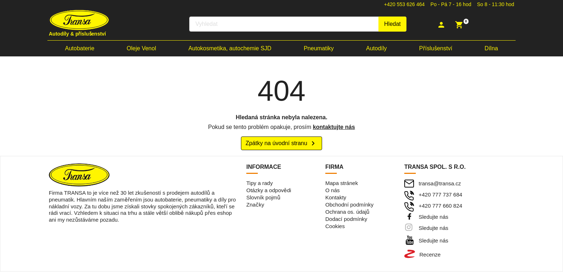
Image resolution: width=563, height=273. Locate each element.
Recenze (430, 256)
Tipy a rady (259, 184)
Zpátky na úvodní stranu (281, 144)
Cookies (335, 228)
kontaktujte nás (334, 128)
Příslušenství (435, 49)
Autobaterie (79, 49)
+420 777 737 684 (440, 196)
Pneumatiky (319, 49)
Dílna (491, 49)
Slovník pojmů (263, 199)
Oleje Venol (141, 49)
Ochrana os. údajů (347, 213)
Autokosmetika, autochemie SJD (230, 49)
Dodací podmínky (346, 220)
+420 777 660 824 (440, 207)
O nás (332, 192)
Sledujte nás (433, 218)
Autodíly (376, 49)
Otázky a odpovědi (268, 192)
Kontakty (335, 199)
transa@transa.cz (440, 185)
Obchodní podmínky (349, 206)
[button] (442, 25)
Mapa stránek (341, 184)
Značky (255, 206)
